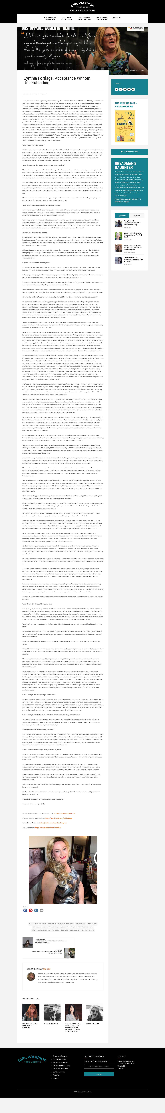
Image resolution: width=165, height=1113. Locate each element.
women (91, 955)
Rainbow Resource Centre (40, 955)
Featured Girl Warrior (60, 1074)
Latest (137, 216)
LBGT (90, 952)
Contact (55, 1093)
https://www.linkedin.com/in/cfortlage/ (60, 843)
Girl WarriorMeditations (101, 19)
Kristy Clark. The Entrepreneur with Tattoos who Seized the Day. (132, 223)
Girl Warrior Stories (31, 92)
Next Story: (77, 966)
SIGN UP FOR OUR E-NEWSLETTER (95, 1076)
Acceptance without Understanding (60, 948)
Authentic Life (80, 948)
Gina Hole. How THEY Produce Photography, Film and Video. (133, 260)
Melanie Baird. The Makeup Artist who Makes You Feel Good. (133, 236)
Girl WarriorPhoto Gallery (84, 19)
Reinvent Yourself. (51, 1037)
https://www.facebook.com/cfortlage (50, 852)
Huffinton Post (52, 952)
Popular (122, 216)
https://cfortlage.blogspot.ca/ (65, 838)
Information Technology (78, 952)
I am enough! (63, 952)
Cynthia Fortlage (38, 952)
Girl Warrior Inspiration (60, 1078)
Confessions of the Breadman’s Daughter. (31, 1039)
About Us (117, 18)
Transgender (74, 955)
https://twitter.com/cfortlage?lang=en (54, 848)
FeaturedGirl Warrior (66, 19)
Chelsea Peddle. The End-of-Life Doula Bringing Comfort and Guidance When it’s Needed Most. (72, 1041)
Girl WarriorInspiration (50, 19)
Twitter (83, 955)
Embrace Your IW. (91, 1037)
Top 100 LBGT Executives (59, 955)
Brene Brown (91, 948)
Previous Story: (47, 967)
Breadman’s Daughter (60, 1071)
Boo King (141, 71)
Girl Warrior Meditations (61, 1084)
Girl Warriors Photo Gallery (61, 1081)
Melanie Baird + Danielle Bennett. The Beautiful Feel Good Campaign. (133, 248)
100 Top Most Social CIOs (37, 948)
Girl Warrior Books (59, 1087)
